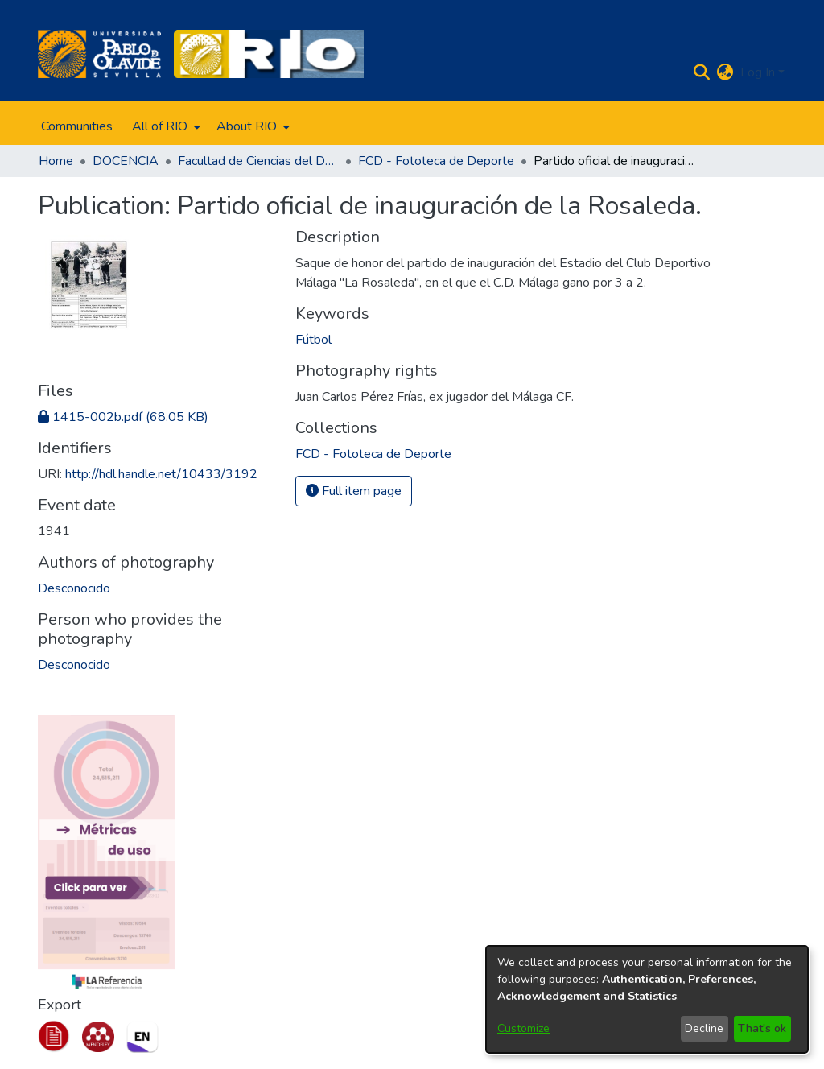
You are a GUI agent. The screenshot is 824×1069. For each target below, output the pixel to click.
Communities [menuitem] (77, 126)
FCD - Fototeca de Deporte (436, 161)
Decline (704, 1028)
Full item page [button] (354, 491)
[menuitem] (164, 126)
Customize (523, 1028)
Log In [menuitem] (757, 72)
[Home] (99, 54)
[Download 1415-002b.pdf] (123, 417)
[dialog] (647, 999)
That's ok (762, 1028)
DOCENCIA (126, 161)
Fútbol (313, 340)
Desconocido (74, 588)
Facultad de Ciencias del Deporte (258, 161)
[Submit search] (702, 72)
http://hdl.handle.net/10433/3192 (161, 474)
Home (56, 161)
